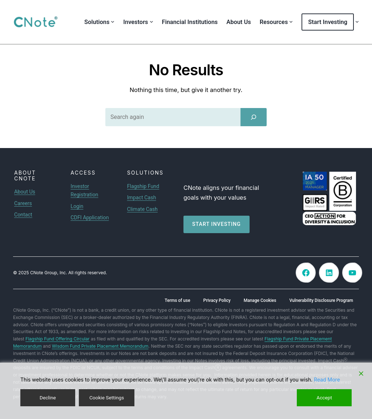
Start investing (216, 224)
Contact (23, 215)
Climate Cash (142, 209)
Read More (327, 379)
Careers (23, 203)
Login (76, 206)
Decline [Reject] (47, 397)
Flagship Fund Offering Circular (57, 339)
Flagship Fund (143, 186)
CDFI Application (89, 217)
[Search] (253, 117)
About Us (24, 192)
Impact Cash (141, 197)
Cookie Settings (107, 397)
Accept (324, 397)
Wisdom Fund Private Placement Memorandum (100, 346)
